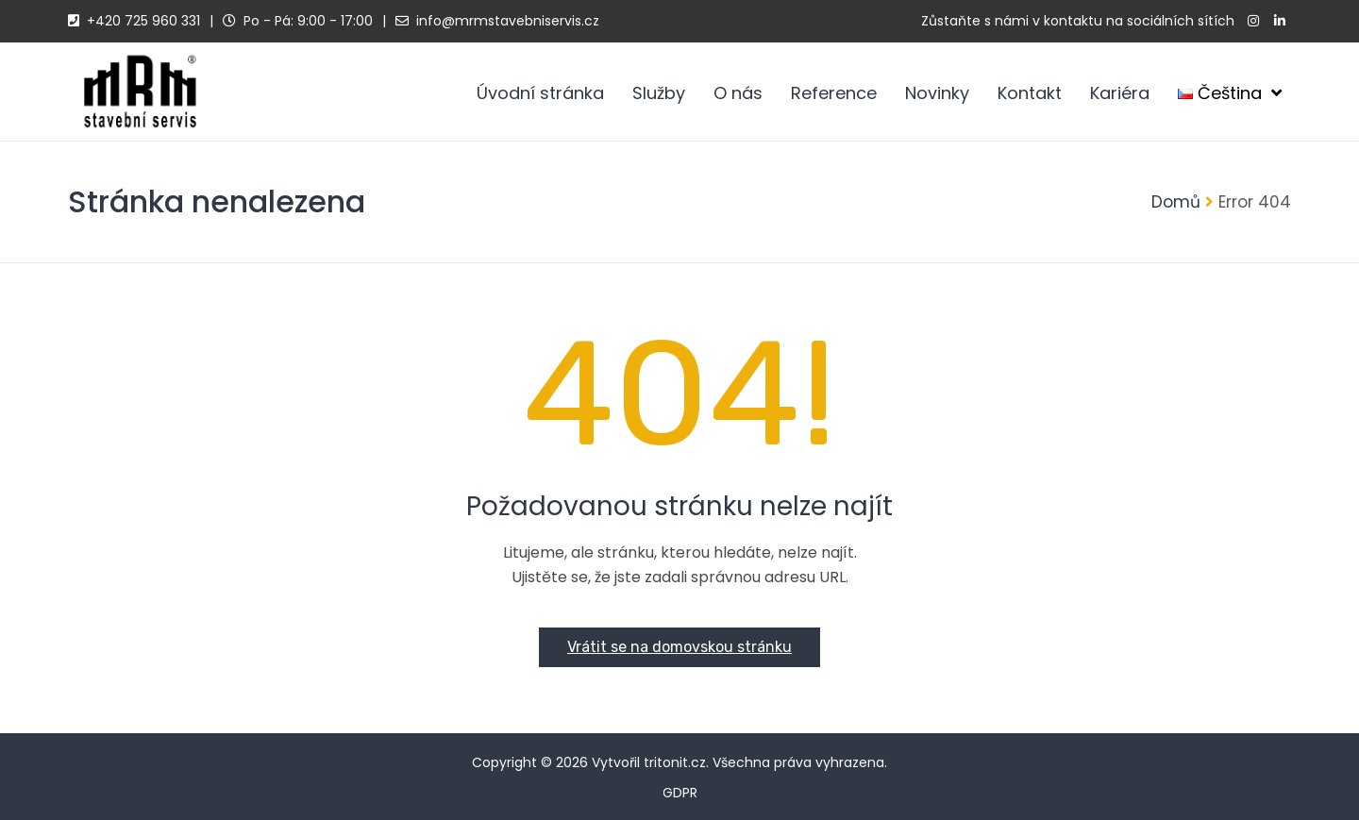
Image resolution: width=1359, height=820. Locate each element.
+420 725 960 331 (143, 20)
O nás (738, 93)
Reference (834, 93)
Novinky (937, 93)
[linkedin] (1279, 21)
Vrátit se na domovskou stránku (679, 647)
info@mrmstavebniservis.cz (507, 20)
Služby (658, 93)
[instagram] (1253, 21)
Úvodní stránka (540, 93)
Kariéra (1119, 93)
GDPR (680, 792)
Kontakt (1030, 93)
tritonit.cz (675, 762)
